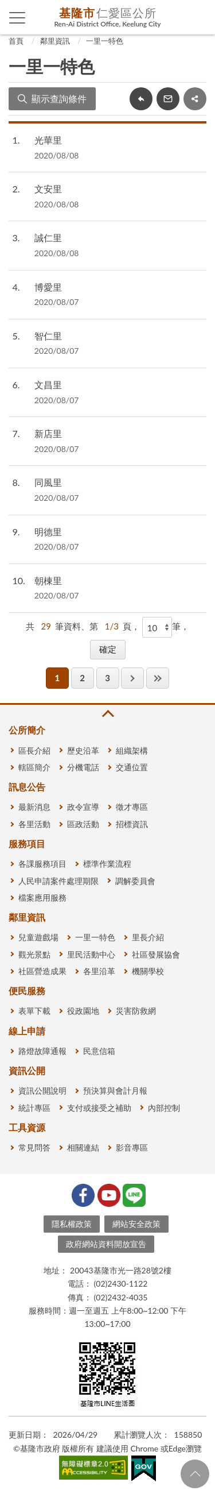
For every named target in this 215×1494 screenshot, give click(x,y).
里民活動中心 (91, 954)
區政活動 (83, 824)
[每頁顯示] (157, 627)
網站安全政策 (136, 1224)
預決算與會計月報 (115, 1090)
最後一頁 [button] (157, 678)
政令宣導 (83, 807)
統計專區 (34, 1108)
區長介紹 (34, 750)
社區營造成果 (42, 971)
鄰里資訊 (55, 40)
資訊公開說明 (42, 1090)
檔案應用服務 (42, 897)
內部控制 (164, 1108)
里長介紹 (148, 937)
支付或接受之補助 (99, 1108)
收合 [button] (107, 714)
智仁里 (48, 335)
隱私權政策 (72, 1224)
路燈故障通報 (42, 1051)
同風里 (48, 482)
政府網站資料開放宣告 (106, 1244)
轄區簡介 (34, 767)
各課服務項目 (42, 863)
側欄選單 (17, 18)
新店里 (48, 433)
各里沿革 (99, 971)
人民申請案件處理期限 (58, 881)
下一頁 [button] (132, 678)
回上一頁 (141, 98)
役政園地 (83, 1011)
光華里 (48, 139)
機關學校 (148, 971)
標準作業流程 (107, 863)
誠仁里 (48, 237)
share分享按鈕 (194, 98)
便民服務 (27, 990)
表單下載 (34, 1011)
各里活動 (34, 824)
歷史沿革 (83, 750)
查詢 (198, 17)
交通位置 (132, 767)
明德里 (48, 531)
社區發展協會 (156, 954)
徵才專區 (132, 807)
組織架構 (132, 750)
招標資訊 (132, 824)
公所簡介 (27, 729)
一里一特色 (104, 40)
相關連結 (83, 1147)
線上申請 (27, 1030)
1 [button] (57, 678)
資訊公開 (27, 1070)
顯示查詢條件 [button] (59, 98)
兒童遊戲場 (38, 937)
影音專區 (132, 1147)
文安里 (48, 188)
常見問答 (34, 1147)
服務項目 (27, 843)
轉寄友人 (168, 98)
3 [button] (107, 678)
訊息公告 (27, 786)
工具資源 (27, 1127)
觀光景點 (34, 954)
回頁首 (195, 1474)
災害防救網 (136, 1011)
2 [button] (82, 678)
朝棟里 (48, 580)
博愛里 (48, 286)
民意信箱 (99, 1051)
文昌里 (48, 384)
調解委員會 (135, 881)
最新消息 (34, 807)
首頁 (16, 40)
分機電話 (83, 767)
